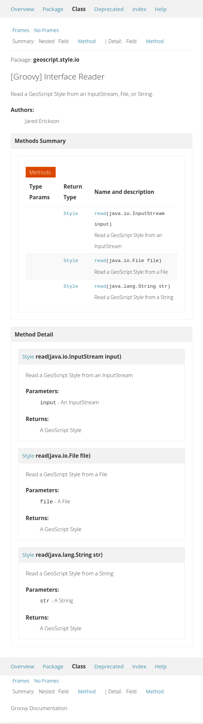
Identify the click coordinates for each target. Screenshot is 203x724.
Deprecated (109, 8)
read (100, 213)
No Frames (46, 30)
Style (71, 213)
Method (87, 41)
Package (53, 8)
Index (139, 8)
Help (161, 8)
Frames (20, 30)
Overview (22, 8)
